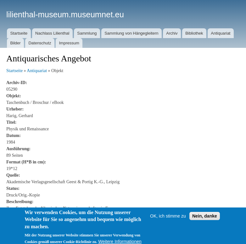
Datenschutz (39, 43)
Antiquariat (220, 33)
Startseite (18, 33)
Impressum (69, 43)
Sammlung (87, 33)
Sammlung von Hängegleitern (131, 33)
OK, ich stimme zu (168, 219)
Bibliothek (194, 33)
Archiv (171, 33)
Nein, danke (204, 219)
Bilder (15, 43)
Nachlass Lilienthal (52, 33)
